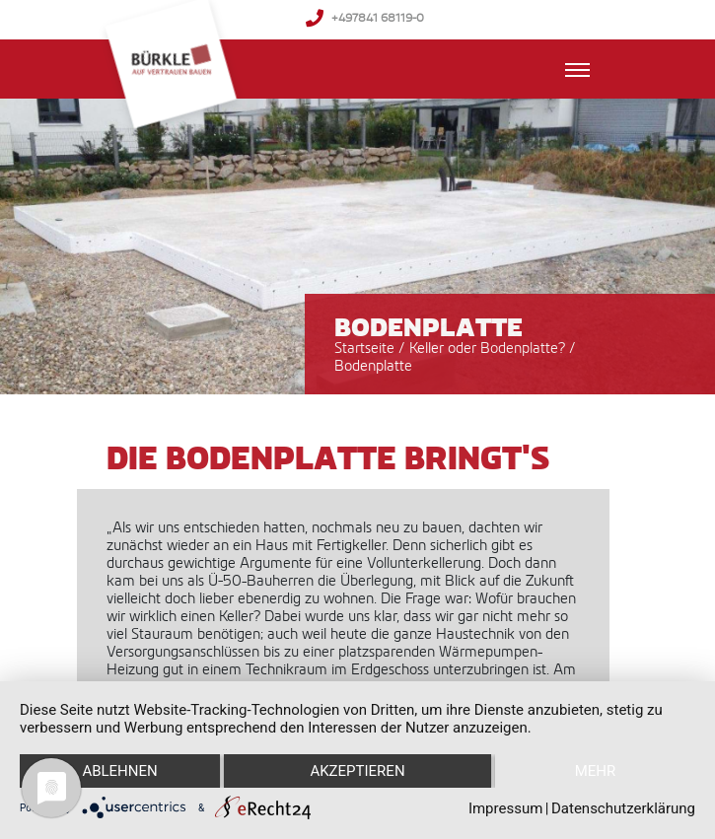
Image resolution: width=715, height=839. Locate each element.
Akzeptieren (357, 771)
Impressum (505, 808)
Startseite (364, 347)
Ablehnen (119, 771)
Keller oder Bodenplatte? (489, 347)
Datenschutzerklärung (623, 808)
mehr (595, 771)
